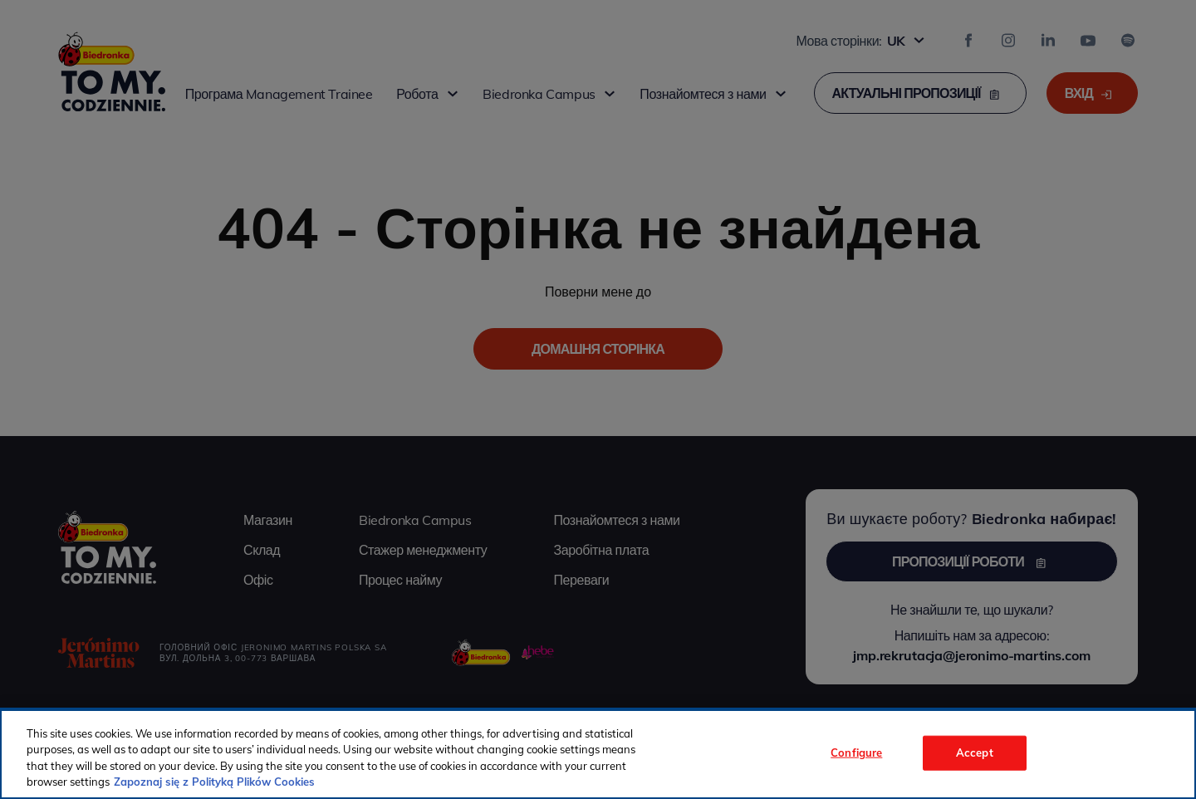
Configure (856, 752)
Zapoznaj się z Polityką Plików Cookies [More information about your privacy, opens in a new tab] (214, 781)
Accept (974, 752)
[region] (598, 754)
